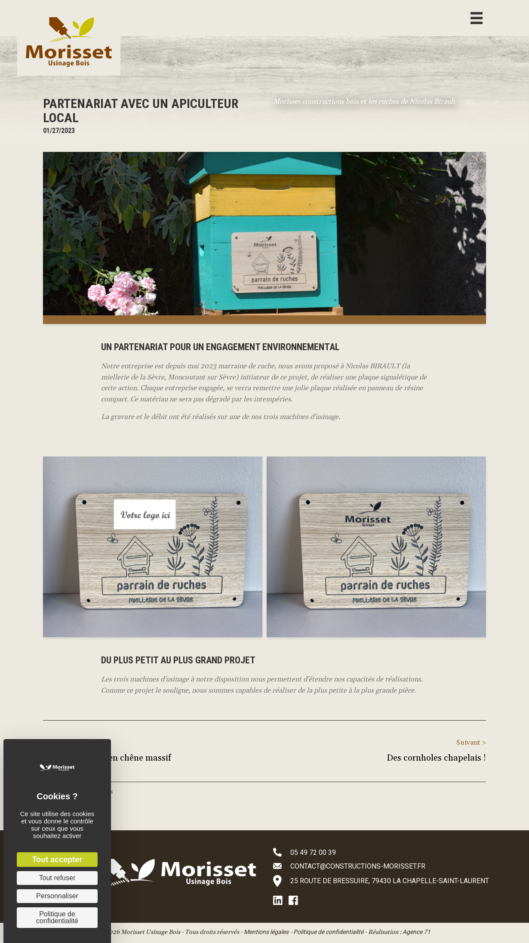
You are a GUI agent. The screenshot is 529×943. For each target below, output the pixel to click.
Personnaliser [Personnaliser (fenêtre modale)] (57, 896)
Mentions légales (266, 931)
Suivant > (471, 742)
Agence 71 (417, 931)
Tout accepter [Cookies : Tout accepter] (57, 859)
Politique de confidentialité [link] (57, 917)
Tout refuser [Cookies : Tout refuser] (57, 877)
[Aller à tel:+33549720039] (392, 852)
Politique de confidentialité (328, 931)
